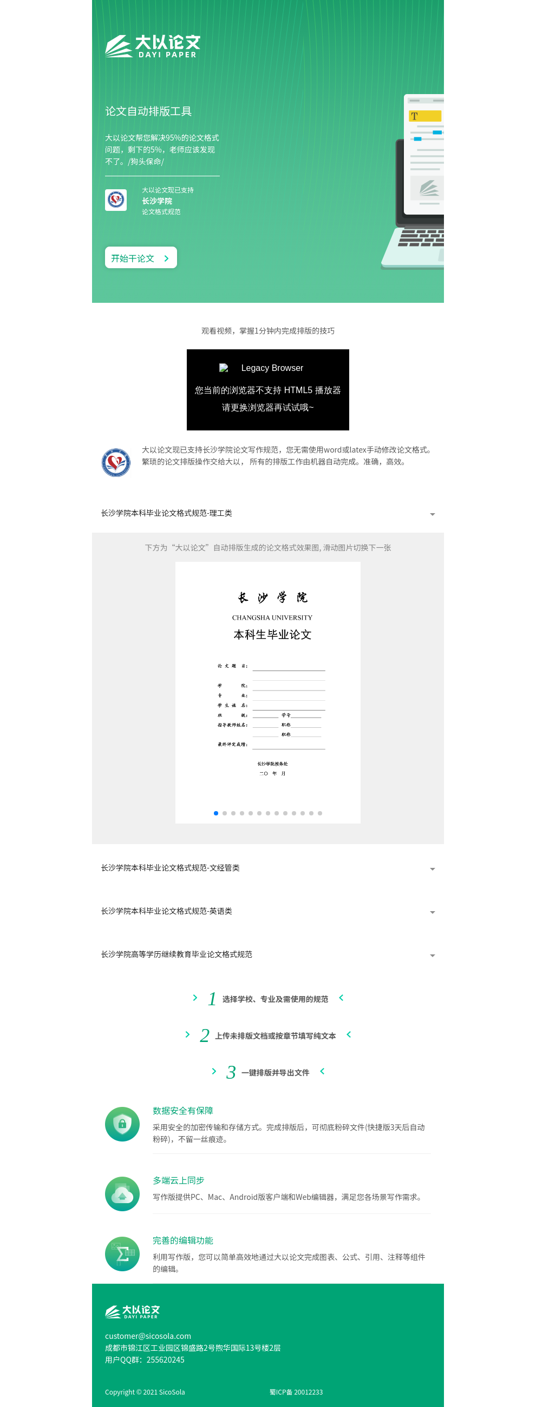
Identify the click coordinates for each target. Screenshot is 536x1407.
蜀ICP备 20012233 (296, 1391)
